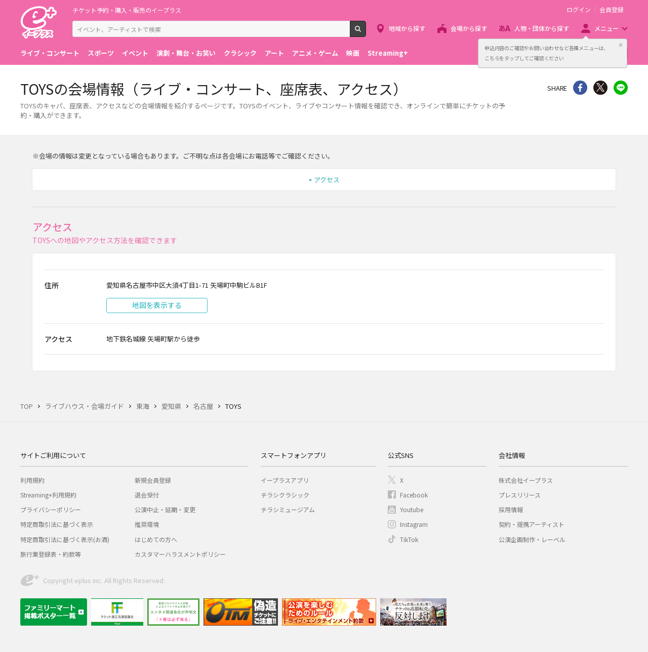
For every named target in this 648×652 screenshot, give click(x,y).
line (621, 88)
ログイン (578, 9)
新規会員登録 (153, 480)
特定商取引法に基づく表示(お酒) (64, 539)
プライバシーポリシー (50, 509)
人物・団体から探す (541, 28)
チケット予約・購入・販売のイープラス (126, 10)
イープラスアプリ (285, 480)
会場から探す (469, 28)
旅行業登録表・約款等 (50, 554)
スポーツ (101, 53)
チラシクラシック (285, 494)
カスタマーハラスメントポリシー (180, 554)
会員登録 (611, 9)
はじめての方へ (156, 539)
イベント (135, 53)
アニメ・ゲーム (315, 53)
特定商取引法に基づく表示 (56, 524)
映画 (352, 53)
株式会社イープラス (526, 480)
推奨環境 (147, 524)
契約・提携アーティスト (531, 524)
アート (274, 53)
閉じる (621, 45)
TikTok (409, 539)
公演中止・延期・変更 (165, 509)
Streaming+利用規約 (48, 494)
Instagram (414, 524)
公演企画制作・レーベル (532, 539)
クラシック (240, 53)
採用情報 (511, 509)
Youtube (411, 509)
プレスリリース (520, 494)
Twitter (600, 88)
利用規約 (32, 480)
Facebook (414, 494)
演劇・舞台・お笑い (186, 53)
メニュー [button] (606, 28)
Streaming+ (388, 53)
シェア (580, 88)
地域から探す (407, 28)
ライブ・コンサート (49, 53)
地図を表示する (157, 305)
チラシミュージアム (288, 509)
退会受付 (147, 494)
